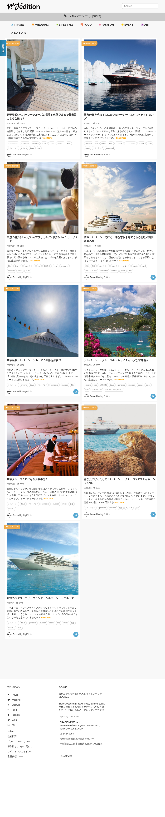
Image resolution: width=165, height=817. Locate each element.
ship (96, 143)
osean (87, 148)
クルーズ (60, 143)
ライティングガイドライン (21, 751)
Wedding (40, 24)
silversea (35, 143)
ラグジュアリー (91, 271)
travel (32, 148)
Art (145, 24)
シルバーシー (13, 148)
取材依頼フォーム (17, 756)
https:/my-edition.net (69, 716)
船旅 (110, 143)
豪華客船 (47, 266)
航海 (68, 143)
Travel (17, 24)
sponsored (25, 143)
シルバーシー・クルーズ (120, 266)
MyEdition (28, 154)
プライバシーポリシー (19, 741)
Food (86, 24)
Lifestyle (64, 24)
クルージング (13, 143)
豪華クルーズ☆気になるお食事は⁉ (27, 479)
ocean (44, 143)
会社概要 (12, 736)
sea (39, 148)
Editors (18, 32)
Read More (47, 138)
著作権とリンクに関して (20, 746)
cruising (24, 148)
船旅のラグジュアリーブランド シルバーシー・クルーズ (40, 598)
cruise (52, 143)
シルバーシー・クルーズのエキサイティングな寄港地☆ (116, 360)
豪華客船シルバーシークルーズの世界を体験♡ (34, 360)
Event (127, 24)
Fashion (106, 24)
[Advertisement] (82, 668)
